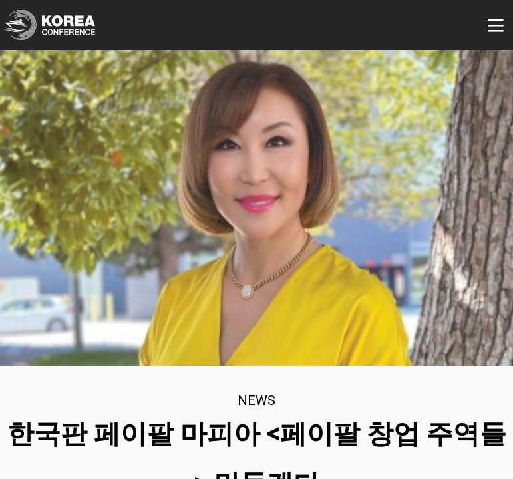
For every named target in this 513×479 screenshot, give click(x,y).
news (256, 400)
